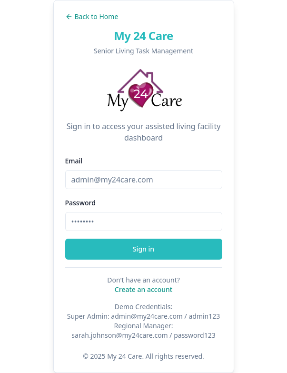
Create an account (143, 289)
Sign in (143, 248)
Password (80, 202)
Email (74, 160)
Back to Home (92, 16)
